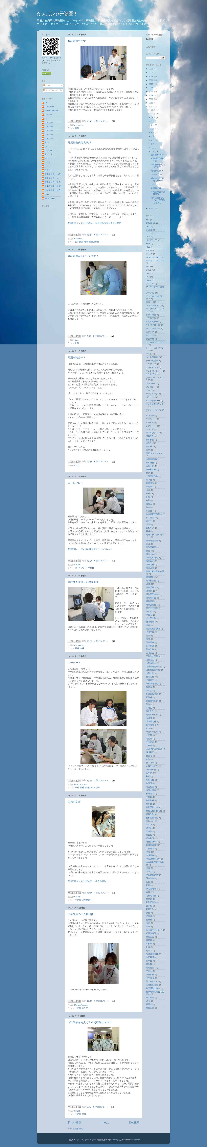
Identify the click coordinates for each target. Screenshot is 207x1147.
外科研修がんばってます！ (83, 256)
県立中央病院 (152, 608)
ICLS (148, 247)
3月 (153, 144)
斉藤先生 (150, 814)
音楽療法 (150, 483)
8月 (153, 125)
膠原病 (149, 1004)
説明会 (149, 828)
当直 (148, 882)
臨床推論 (150, 997)
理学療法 (150, 978)
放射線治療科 (152, 954)
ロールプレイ (75, 483)
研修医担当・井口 (53, 190)
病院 (148, 923)
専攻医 (149, 831)
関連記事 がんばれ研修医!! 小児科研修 (87, 881)
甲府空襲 (150, 632)
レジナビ (150, 429)
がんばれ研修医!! (56, 14)
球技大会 (150, 554)
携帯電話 (150, 561)
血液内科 (150, 564)
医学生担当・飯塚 (53, 186)
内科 (82, 648)
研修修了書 (151, 598)
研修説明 (150, 601)
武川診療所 (151, 933)
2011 (151, 106)
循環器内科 (151, 721)
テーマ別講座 (152, 361)
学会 (148, 507)
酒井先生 (150, 711)
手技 (148, 704)
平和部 (149, 944)
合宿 (148, 635)
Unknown (49, 122)
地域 (148, 852)
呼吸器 (149, 615)
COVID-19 (150, 223)
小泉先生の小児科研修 (81, 914)
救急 (148, 551)
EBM (148, 237)
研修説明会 (151, 605)
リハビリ (150, 422)
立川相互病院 (152, 985)
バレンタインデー (154, 371)
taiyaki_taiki (50, 198)
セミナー (150, 335)
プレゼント (151, 387)
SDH (148, 273)
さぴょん (49, 154)
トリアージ (151, 364)
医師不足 (150, 466)
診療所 (149, 783)
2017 (151, 84)
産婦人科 (89, 787)
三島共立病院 (152, 656)
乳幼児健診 (151, 902)
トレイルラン (152, 367)
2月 (153, 148)
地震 (148, 868)
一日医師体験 (152, 476)
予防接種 (150, 974)
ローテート (74, 662)
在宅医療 (150, 646)
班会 (148, 913)
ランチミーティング (155, 410)
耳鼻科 (149, 697)
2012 (151, 103)
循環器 (149, 718)
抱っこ (149, 951)
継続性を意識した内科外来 (83, 582)
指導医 (149, 687)
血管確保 (150, 568)
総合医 (149, 835)
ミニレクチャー (153, 401)
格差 (148, 500)
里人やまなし (152, 981)
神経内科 (150, 780)
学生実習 (150, 518)
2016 (151, 88)
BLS (148, 219)
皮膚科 (149, 920)
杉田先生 (150, 794)
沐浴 (148, 1001)
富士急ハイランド (154, 930)
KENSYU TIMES (153, 257)
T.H (46, 119)
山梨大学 (150, 673)
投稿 (46, 85)
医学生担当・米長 (53, 182)
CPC (148, 226)
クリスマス (151, 318)
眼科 (77, 128)
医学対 (149, 446)
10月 (153, 117)
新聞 (148, 776)
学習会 (149, 511)
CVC (148, 233)
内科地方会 (151, 896)
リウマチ (150, 415)
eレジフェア (151, 240)
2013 (151, 99)
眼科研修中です (77, 41)
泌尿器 (149, 916)
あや (47, 142)
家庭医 (149, 487)
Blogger (136, 1140)
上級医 (149, 745)
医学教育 (79, 242)
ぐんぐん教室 (152, 321)
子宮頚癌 (150, 680)
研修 (86, 242)
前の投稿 (134, 1122)
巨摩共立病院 (152, 558)
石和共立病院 (152, 818)
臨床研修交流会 (153, 988)
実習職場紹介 (152, 701)
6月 (153, 132)
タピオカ (150, 339)
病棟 (148, 926)
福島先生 (150, 937)
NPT (148, 266)
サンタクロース (153, 325)
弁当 (148, 947)
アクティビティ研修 (155, 287)
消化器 (149, 739)
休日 (148, 544)
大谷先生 (150, 848)
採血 (148, 639)
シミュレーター (153, 328)
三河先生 (150, 653)
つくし (149, 354)
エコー (149, 302)
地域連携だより (153, 859)
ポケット (150, 397)
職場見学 (150, 752)
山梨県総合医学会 (154, 666)
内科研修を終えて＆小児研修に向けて (90, 1022)
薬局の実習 (74, 801)
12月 (153, 110)
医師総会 (150, 463)
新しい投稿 (74, 1122)
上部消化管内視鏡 (154, 749)
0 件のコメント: (101, 235)
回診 (148, 490)
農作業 (149, 906)
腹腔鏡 (149, 940)
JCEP (148, 250)
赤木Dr (149, 825)
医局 (148, 450)
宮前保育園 (151, 547)
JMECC (149, 254)
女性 (148, 728)
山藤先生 (150, 660)
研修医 (149, 591)
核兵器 (149, 504)
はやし (48, 158)
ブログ (149, 390)
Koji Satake (49, 106)
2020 (151, 73)
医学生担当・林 (52, 178)
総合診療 (150, 838)
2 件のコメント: (101, 121)
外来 (148, 497)
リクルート (151, 419)
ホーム (105, 1122)
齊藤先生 (150, 1008)
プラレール (151, 383)
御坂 (148, 625)
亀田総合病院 (152, 540)
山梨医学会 (151, 663)
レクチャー (151, 426)
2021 (151, 69)
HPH (148, 243)
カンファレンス (153, 305)
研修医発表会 (152, 594)
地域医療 (150, 855)
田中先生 (150, 878)
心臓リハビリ (152, 766)
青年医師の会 (152, 807)
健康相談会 (151, 581)
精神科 (149, 804)
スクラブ (150, 332)
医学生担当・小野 (53, 174)
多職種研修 (151, 845)
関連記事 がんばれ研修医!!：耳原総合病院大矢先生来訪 (94, 223)
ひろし (48, 166)
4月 (153, 140)
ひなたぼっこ (152, 374)
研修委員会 (151, 587)
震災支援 (150, 787)
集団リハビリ (152, 715)
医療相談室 (151, 469)
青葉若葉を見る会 (154, 811)
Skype (148, 280)
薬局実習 (86, 900)
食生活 (149, 756)
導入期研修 (151, 889)
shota (47, 194)
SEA (148, 277)
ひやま (48, 162)
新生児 (85, 1008)
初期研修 (150, 725)
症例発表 (150, 742)
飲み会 (149, 480)
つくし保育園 (152, 357)
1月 (153, 151)
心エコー (150, 763)
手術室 (149, 708)
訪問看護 (150, 957)
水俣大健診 (151, 790)
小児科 (91, 568)
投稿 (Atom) (78, 1128)
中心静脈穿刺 (152, 875)
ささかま (49, 150)
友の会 (149, 971)
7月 (153, 129)
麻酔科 (149, 964)
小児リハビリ (152, 732)
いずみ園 (150, 293)
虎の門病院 (151, 618)
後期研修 (150, 622)
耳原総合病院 (152, 694)
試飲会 (149, 690)
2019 (151, 76)
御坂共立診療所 (153, 629)
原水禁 (149, 612)
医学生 (149, 443)
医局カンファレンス (155, 453)
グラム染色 (151, 315)
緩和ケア (150, 528)
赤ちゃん (150, 821)
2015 (151, 91)
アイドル (150, 284)
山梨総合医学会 (153, 670)
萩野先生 (150, 909)
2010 (151, 208)
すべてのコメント (52, 90)
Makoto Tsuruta (51, 111)
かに (47, 146)
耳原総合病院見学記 (79, 142)
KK (46, 103)
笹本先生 (150, 649)
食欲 (148, 759)
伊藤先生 (150, 436)
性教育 (149, 797)
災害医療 (150, 642)
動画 (148, 885)
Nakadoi (48, 115)
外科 (77, 343)
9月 (153, 121)
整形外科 (150, 800)
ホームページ (152, 394)
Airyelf (114, 1140)
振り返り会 (151, 770)
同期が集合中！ (77, 357)
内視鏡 (149, 899)
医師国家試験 (152, 459)
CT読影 (149, 230)
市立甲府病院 (152, 684)
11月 (153, 114)
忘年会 (149, 961)
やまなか (49, 170)
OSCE (148, 270)
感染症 (149, 521)
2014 (151, 95)
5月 (153, 136)
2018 (151, 80)
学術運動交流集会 (154, 514)
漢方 (148, 524)
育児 (148, 473)
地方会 (149, 871)
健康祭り (150, 577)
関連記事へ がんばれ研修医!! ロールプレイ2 (90, 549)
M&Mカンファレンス (155, 261)
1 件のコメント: (101, 780)
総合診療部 (94, 242)
